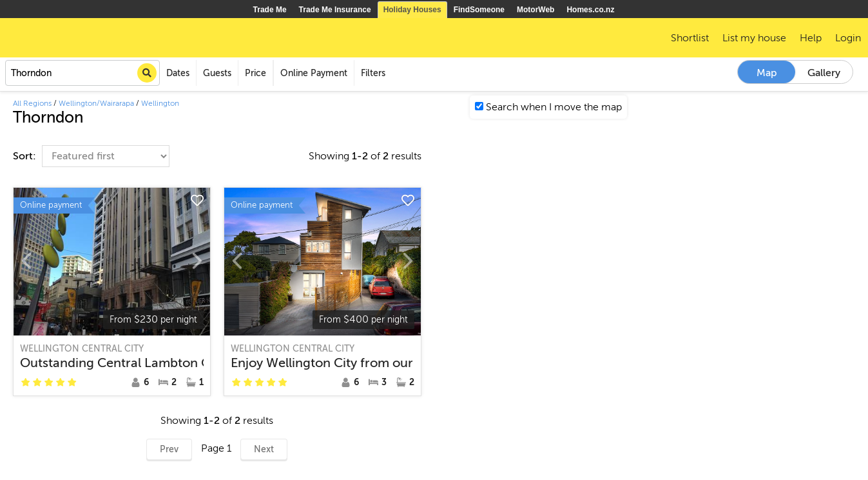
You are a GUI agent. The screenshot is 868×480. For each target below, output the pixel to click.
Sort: (26, 156)
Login (848, 38)
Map (767, 73)
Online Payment (313, 73)
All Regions (32, 103)
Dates (177, 73)
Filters (373, 73)
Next (264, 449)
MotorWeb (535, 9)
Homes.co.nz (590, 9)
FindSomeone (479, 9)
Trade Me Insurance (335, 9)
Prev (169, 449)
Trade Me (270, 9)
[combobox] (82, 73)
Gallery (823, 73)
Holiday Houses (412, 9)
